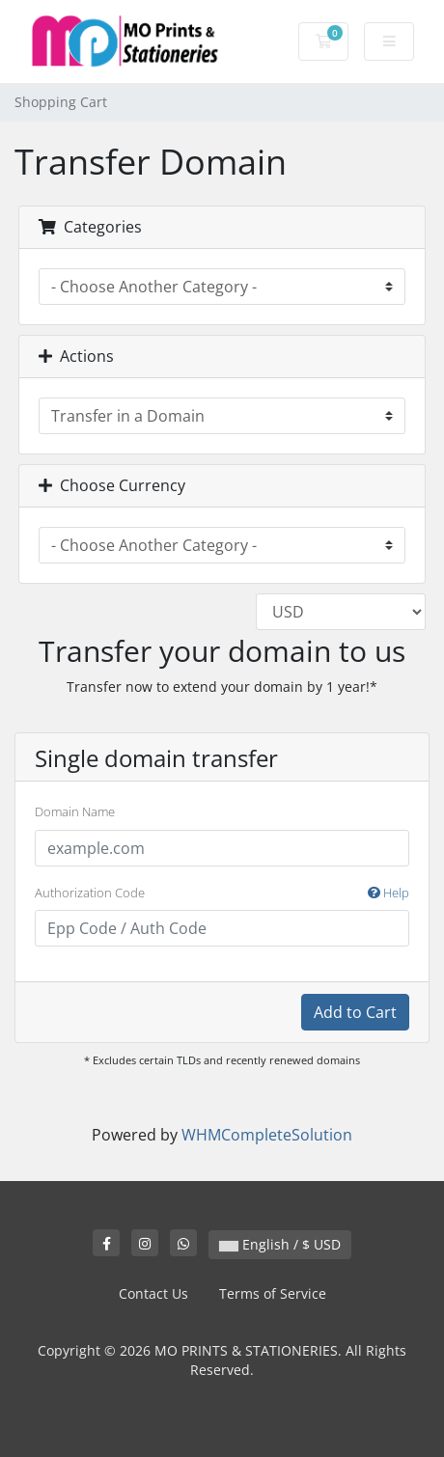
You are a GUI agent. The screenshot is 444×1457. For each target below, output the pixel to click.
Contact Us (153, 1293)
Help (388, 892)
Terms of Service (272, 1293)
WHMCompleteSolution (266, 1134)
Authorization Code (222, 893)
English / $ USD (280, 1244)
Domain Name (75, 811)
